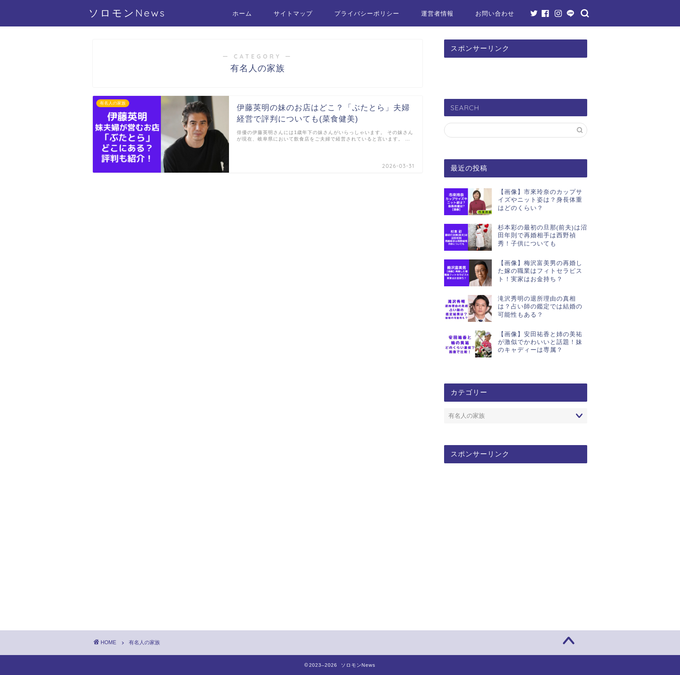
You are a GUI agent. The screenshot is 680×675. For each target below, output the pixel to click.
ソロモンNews (127, 13)
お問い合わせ (494, 13)
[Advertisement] (515, 537)
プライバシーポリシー (366, 13)
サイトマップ (293, 13)
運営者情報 (437, 13)
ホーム (242, 13)
